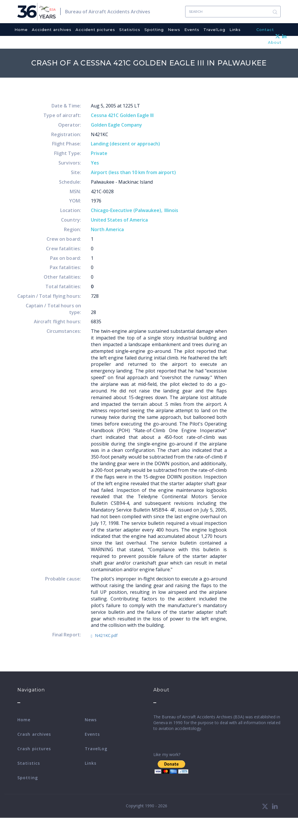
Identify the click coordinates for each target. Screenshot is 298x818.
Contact (265, 29)
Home (21, 29)
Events (191, 29)
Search (274, 11)
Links (235, 29)
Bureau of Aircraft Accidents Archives (107, 11)
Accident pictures (95, 29)
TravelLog (214, 29)
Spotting (154, 29)
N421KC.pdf (106, 635)
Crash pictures (34, 748)
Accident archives (51, 29)
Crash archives (34, 734)
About (275, 42)
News (174, 29)
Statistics (129, 29)
